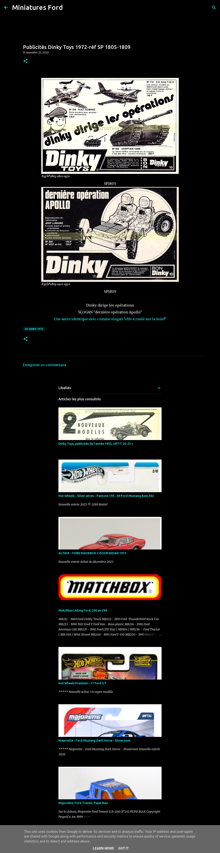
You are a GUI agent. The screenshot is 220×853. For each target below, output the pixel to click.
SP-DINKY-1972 (34, 329)
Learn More (103, 848)
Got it (123, 848)
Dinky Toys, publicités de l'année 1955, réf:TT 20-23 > (95, 443)
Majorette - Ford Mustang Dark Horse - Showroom (94, 740)
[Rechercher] (68, 7)
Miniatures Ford (37, 7)
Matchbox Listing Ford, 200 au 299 (82, 610)
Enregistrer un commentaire (44, 365)
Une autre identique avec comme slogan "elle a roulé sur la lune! (109, 319)
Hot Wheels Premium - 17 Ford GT (82, 683)
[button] (25, 61)
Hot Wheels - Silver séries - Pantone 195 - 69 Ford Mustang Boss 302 (106, 496)
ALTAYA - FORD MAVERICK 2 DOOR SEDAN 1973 (92, 553)
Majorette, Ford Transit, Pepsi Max (83, 803)
